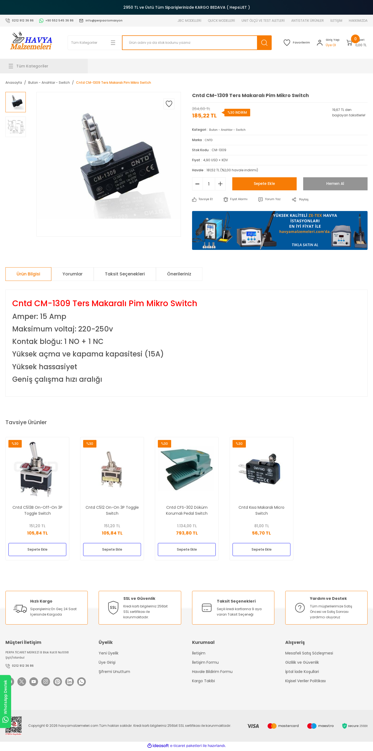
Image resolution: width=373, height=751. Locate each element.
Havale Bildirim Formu (212, 672)
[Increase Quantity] (220, 183)
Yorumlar (72, 274)
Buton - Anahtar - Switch (230, 129)
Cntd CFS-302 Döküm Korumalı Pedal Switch (187, 508)
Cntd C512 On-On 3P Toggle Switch (112, 508)
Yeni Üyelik (108, 653)
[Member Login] (314, 42)
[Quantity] (209, 183)
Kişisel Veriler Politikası (305, 681)
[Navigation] (46, 66)
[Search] (182, 42)
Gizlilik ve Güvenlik (302, 663)
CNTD (209, 139)
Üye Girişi (107, 663)
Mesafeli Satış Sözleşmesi (309, 653)
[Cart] (352, 42)
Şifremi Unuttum (114, 672)
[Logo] (31, 42)
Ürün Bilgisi (28, 274)
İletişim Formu (205, 663)
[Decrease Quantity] (197, 183)
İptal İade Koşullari (302, 672)
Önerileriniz (179, 274)
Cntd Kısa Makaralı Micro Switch (261, 508)
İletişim (198, 653)
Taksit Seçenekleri (125, 274)
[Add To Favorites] (169, 103)
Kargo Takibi (203, 681)
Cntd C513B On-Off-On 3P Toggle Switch (37, 508)
